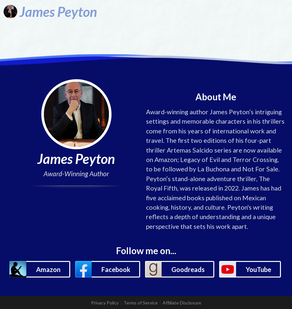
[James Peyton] (50, 11)
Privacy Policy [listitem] (105, 303)
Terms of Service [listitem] (141, 303)
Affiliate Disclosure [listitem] (182, 303)
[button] (39, 269)
